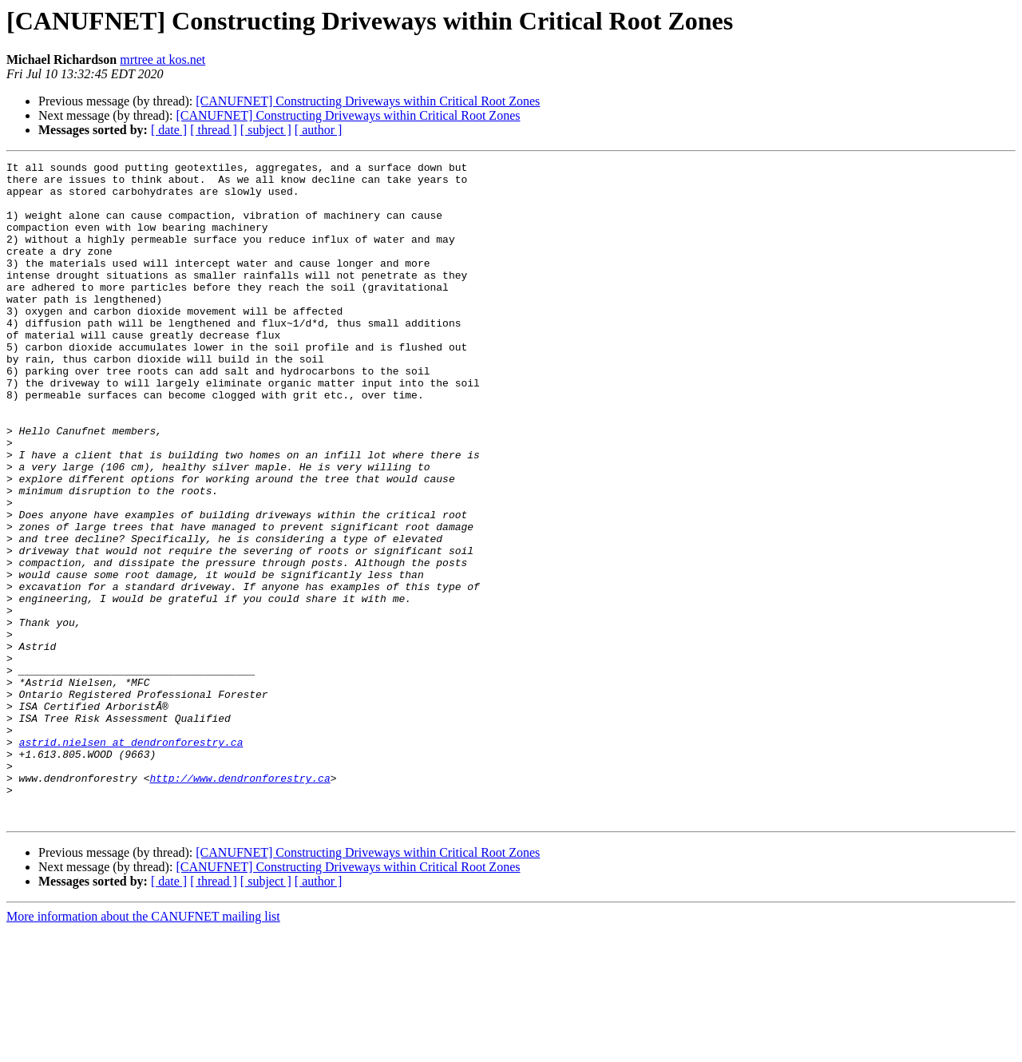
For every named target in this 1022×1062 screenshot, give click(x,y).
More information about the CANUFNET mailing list (143, 1048)
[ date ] (169, 130)
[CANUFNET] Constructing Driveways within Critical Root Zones (368, 101)
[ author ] (319, 130)
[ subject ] (265, 130)
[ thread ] (213, 130)
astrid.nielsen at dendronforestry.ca (131, 859)
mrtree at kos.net (162, 59)
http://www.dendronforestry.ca (239, 902)
